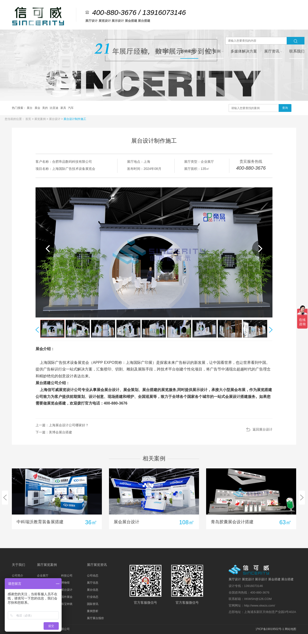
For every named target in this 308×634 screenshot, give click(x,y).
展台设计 (55, 119)
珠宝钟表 (66, 604)
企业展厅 (42, 575)
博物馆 (65, 582)
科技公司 (66, 575)
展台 (30, 108)
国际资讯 (92, 604)
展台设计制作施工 (74, 119)
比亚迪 (54, 108)
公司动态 (92, 575)
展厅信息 (92, 582)
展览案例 (40, 119)
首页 (28, 119)
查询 (285, 108)
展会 (38, 108)
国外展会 (66, 597)
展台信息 (92, 589)
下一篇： (54, 432)
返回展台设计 (262, 429)
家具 (63, 108)
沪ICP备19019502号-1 (270, 629)
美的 (45, 108)
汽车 (71, 108)
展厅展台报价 (95, 618)
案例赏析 (92, 611)
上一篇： (62, 425)
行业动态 (92, 597)
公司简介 (17, 575)
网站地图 (290, 629)
